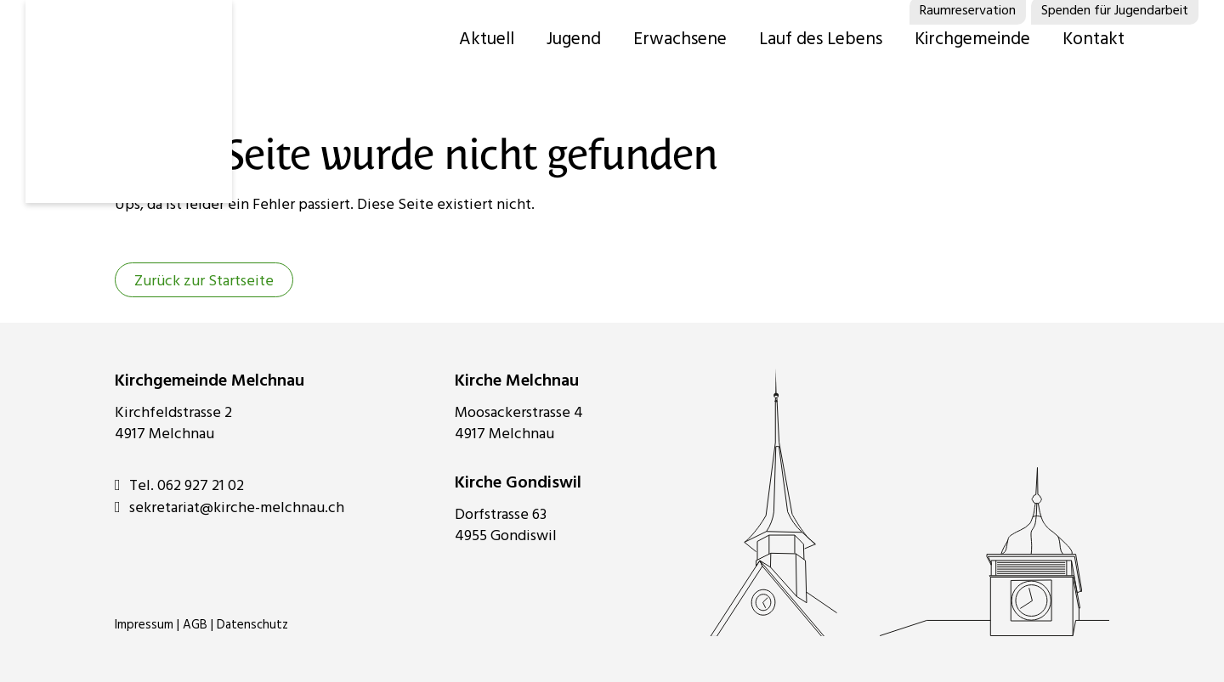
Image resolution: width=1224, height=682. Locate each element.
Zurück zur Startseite (204, 281)
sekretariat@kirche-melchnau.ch (229, 508)
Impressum (144, 625)
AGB (195, 625)
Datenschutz (252, 625)
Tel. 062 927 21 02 (179, 486)
